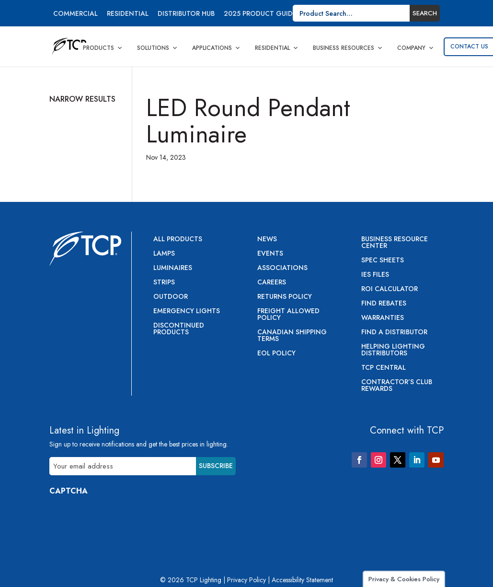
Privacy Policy (246, 580)
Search (425, 13)
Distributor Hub (186, 14)
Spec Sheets (382, 261)
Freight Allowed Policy (288, 314)
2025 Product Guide (260, 14)
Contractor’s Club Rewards (396, 385)
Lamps (164, 254)
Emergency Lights (186, 311)
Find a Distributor (394, 333)
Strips (164, 283)
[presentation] (122, 521)
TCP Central (383, 368)
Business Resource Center (394, 242)
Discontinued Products (178, 329)
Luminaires (172, 268)
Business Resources (348, 48)
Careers (271, 283)
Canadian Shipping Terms (292, 336)
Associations (282, 268)
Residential (128, 14)
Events (270, 254)
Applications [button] (216, 48)
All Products (177, 239)
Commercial (75, 14)
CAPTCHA (68, 490)
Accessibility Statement (302, 580)
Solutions (157, 48)
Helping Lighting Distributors (393, 350)
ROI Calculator (389, 289)
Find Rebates (383, 304)
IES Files (375, 275)
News (267, 239)
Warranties (382, 318)
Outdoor (170, 297)
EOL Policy (276, 354)
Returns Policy (284, 297)
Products (103, 48)
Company (415, 48)
